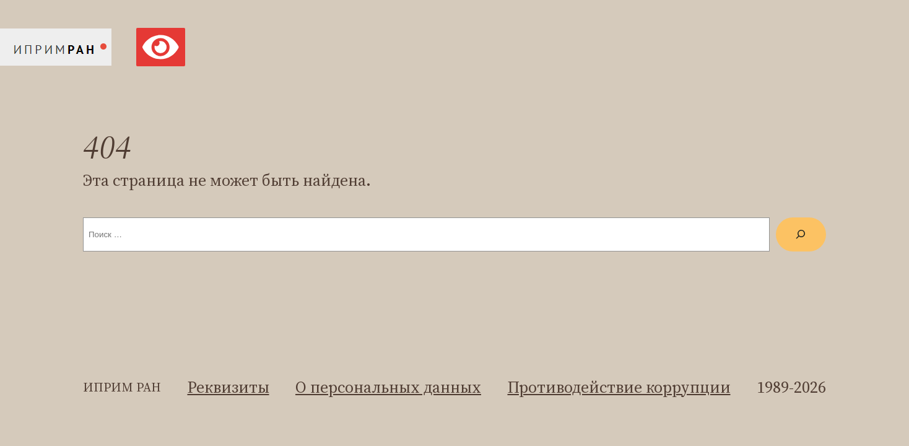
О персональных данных (388, 387)
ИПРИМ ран (122, 387)
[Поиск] (801, 234)
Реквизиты (228, 387)
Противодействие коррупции (619, 387)
